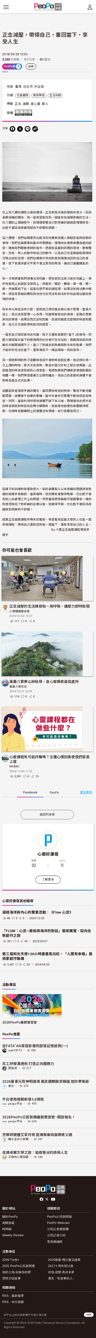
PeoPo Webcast (58, 1222)
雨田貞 (12, 1068)
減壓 (26, 104)
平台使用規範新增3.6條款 (23, 1099)
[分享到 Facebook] (12, 129)
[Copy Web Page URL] (35, 129)
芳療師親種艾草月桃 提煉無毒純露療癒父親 (37, 1134)
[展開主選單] (6, 7)
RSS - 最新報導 (13, 1295)
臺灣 (18, 86)
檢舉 (31, 66)
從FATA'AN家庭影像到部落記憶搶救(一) (35, 1045)
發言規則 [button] (86, 792)
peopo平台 (15, 1103)
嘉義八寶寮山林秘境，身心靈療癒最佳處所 (44, 681)
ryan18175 (15, 1050)
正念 (18, 104)
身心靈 (35, 104)
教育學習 (39, 95)
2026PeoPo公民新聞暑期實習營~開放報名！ (38, 1116)
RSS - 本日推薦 (13, 1302)
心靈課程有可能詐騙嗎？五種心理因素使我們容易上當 (49, 759)
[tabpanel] (47, 804)
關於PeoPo (10, 1216)
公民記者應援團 (58, 1229)
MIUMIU (14, 766)
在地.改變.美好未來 (61, 1272)
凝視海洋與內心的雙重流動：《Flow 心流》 (37, 912)
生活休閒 (55, 95)
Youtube (53, 1199)
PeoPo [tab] (54, 792)
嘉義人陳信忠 (18, 686)
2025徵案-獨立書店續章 (64, 1259)
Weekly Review (13, 1235)
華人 (45, 104)
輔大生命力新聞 (18, 1139)
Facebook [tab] (30, 792)
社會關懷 (22, 95)
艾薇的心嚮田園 (18, 1157)
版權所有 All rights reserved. (24, 113)
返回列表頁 (47, 814)
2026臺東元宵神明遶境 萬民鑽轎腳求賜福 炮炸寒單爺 (45, 1081)
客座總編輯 (55, 1241)
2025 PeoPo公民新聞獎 (18, 1266)
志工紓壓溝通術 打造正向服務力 (28, 1063)
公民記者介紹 (56, 1235)
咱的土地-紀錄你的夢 (16, 1272)
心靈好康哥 (48, 854)
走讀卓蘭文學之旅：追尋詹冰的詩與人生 (35, 1152)
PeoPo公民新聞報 (59, 1216)
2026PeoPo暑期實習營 (19, 1022)
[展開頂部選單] (90, 7)
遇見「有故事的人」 (62, 1278)
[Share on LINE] (27, 129)
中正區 (39, 86)
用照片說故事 (11, 1278)
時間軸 (7, 1229)
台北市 (28, 86)
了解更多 (48, 879)
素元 (11, 1086)
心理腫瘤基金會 (19, 611)
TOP (88, 1314)
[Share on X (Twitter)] (20, 129)
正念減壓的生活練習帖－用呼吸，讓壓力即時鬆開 (49, 605)
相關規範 (8, 1222)
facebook (42, 1199)
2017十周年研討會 (61, 1266)
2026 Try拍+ (10, 1259)
